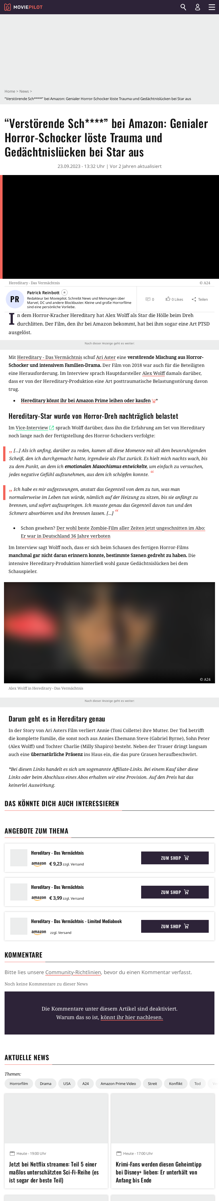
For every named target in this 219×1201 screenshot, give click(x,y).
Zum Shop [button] (175, 858)
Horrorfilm (19, 1083)
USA (66, 1083)
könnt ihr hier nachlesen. (132, 1017)
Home (10, 91)
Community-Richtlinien (73, 972)
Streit (152, 1083)
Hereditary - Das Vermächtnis (49, 357)
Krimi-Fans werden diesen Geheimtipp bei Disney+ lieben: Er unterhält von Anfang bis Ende (159, 1172)
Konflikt (175, 1083)
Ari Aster (106, 357)
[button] (174, 299)
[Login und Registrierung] (197, 7)
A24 (85, 1083)
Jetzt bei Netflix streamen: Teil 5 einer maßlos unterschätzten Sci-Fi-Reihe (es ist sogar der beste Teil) (54, 1172)
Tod (197, 1083)
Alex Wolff (153, 373)
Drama (45, 1083)
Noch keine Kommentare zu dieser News (46, 984)
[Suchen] (183, 7)
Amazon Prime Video (118, 1083)
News (24, 91)
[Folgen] (64, 292)
